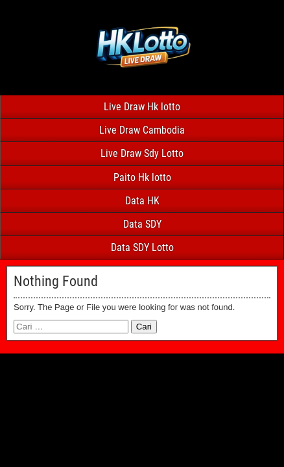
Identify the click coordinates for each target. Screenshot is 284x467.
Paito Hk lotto (142, 177)
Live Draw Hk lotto (142, 107)
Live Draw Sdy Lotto (142, 153)
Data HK (142, 201)
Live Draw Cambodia (142, 130)
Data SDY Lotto (142, 247)
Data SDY (142, 224)
